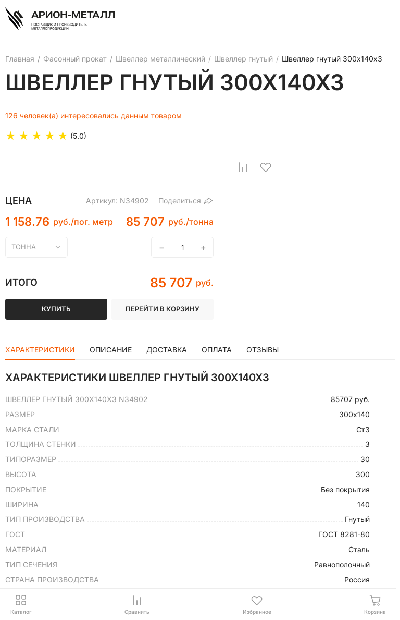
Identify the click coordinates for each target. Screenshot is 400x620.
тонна (23, 246)
